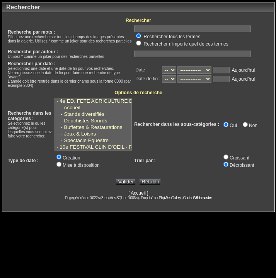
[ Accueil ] (138, 193)
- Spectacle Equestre (93, 140)
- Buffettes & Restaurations (93, 127)
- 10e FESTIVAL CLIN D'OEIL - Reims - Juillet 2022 (93, 147)
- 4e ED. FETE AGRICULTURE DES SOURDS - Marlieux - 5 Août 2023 (93, 101)
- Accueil (93, 108)
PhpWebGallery (170, 198)
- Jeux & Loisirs (93, 134)
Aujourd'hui (243, 70)
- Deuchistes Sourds (93, 121)
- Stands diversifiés (93, 114)
